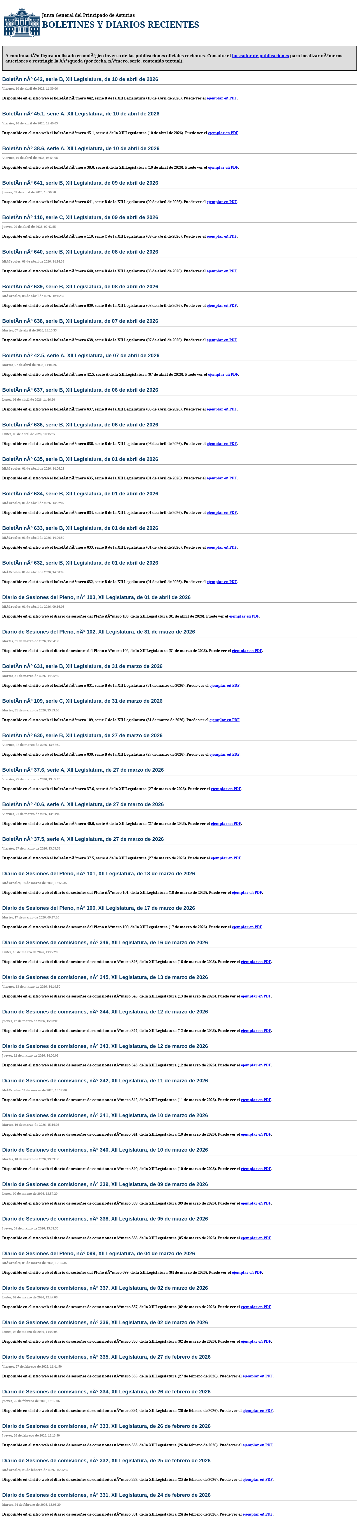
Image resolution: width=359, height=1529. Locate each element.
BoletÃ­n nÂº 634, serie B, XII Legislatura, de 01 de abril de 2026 (80, 493)
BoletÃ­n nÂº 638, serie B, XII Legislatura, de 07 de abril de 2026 (80, 321)
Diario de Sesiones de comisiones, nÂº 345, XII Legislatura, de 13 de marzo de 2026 (105, 977)
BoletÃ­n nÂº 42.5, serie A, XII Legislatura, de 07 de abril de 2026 (81, 355)
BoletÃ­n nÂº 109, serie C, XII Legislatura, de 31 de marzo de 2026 (82, 701)
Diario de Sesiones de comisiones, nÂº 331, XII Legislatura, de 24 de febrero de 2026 (106, 1495)
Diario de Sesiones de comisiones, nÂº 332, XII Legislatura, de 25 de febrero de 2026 (106, 1460)
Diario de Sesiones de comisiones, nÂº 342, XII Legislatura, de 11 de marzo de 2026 (105, 1080)
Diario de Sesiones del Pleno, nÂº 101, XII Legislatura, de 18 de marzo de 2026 (98, 873)
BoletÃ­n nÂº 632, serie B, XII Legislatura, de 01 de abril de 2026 (80, 563)
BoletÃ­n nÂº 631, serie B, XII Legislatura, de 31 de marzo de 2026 (82, 666)
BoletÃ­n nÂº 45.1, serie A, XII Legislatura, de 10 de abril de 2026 (81, 114)
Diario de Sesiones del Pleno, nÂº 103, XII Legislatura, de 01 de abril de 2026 (96, 597)
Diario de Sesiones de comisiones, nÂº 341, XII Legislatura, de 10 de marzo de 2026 (105, 1115)
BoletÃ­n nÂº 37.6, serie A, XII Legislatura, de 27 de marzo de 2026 (83, 770)
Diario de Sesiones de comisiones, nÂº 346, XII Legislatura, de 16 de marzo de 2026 (105, 942)
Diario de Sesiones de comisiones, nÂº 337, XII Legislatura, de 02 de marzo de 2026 (105, 1288)
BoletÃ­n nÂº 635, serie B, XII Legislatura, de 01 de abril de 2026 (80, 459)
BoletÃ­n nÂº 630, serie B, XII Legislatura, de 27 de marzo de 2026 (82, 735)
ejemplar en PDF (222, 98)
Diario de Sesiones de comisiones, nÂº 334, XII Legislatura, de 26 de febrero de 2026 (106, 1392)
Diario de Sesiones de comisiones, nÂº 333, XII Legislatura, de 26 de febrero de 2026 (106, 1426)
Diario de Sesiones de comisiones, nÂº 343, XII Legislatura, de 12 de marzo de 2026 (105, 1046)
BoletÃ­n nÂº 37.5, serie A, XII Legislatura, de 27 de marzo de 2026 (83, 839)
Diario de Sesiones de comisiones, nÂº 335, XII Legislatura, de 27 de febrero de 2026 (106, 1357)
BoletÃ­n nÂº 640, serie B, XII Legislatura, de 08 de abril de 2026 (80, 252)
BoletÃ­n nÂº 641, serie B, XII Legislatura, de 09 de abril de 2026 (80, 183)
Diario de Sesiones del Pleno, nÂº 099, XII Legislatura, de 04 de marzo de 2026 (98, 1253)
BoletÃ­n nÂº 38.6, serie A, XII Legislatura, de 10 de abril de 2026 (81, 148)
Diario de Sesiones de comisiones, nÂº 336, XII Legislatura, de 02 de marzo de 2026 (105, 1322)
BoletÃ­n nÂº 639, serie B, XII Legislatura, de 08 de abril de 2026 (80, 286)
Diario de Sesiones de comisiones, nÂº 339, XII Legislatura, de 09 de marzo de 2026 (105, 1184)
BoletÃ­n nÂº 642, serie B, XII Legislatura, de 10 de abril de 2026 (80, 79)
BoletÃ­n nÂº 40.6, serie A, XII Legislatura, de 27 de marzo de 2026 (83, 804)
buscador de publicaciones (260, 55)
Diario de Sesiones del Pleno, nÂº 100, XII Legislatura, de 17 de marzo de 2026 (98, 908)
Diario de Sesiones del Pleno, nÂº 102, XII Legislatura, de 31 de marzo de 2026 (98, 632)
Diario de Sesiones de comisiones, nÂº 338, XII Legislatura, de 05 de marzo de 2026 (105, 1219)
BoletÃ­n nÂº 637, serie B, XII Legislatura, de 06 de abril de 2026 (80, 390)
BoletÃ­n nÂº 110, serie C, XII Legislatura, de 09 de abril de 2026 (80, 217)
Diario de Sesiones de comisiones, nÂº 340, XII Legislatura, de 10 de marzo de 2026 (105, 1150)
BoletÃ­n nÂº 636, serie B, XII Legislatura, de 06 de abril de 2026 (80, 425)
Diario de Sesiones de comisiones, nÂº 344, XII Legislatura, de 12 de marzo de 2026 (105, 1012)
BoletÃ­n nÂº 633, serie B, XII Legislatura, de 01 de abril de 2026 (80, 528)
